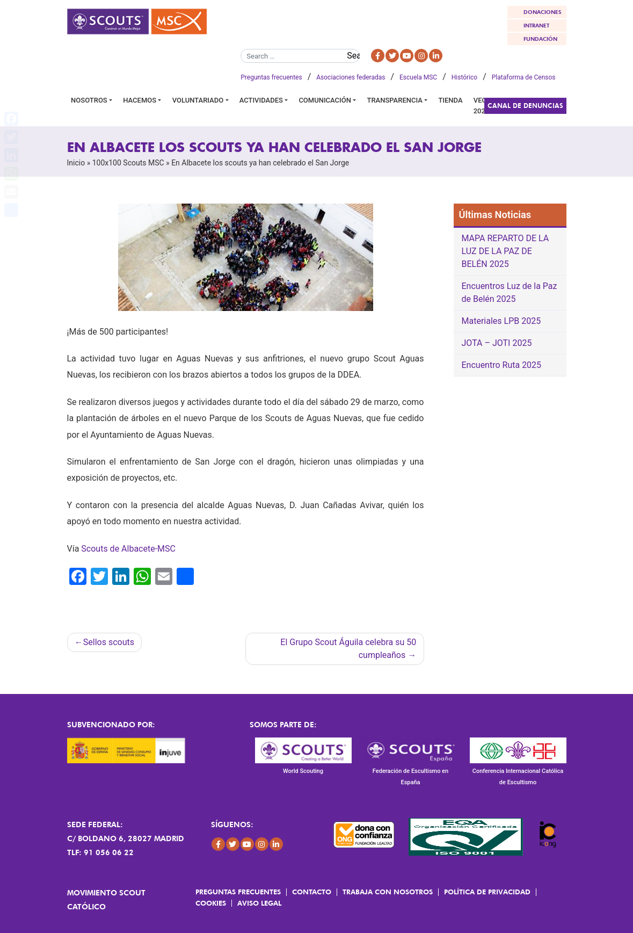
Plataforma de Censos (524, 77)
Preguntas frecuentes (271, 77)
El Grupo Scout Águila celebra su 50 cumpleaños (348, 648)
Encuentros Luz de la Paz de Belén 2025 (509, 292)
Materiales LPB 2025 (501, 321)
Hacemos (139, 100)
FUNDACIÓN (540, 38)
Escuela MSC (418, 77)
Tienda (450, 100)
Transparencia (394, 100)
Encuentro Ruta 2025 (502, 365)
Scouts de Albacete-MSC (128, 549)
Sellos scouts (108, 642)
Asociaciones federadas (350, 77)
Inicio (76, 162)
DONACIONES (542, 12)
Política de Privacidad (487, 891)
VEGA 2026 (482, 105)
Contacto (311, 891)
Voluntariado (198, 100)
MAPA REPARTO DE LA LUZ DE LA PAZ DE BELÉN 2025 (505, 251)
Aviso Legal (259, 903)
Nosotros (89, 100)
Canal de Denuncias (525, 106)
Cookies (210, 903)
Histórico (464, 77)
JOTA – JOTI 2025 (497, 343)
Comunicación (325, 100)
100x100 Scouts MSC (128, 162)
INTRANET (536, 25)
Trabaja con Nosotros (388, 891)
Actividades (261, 100)
